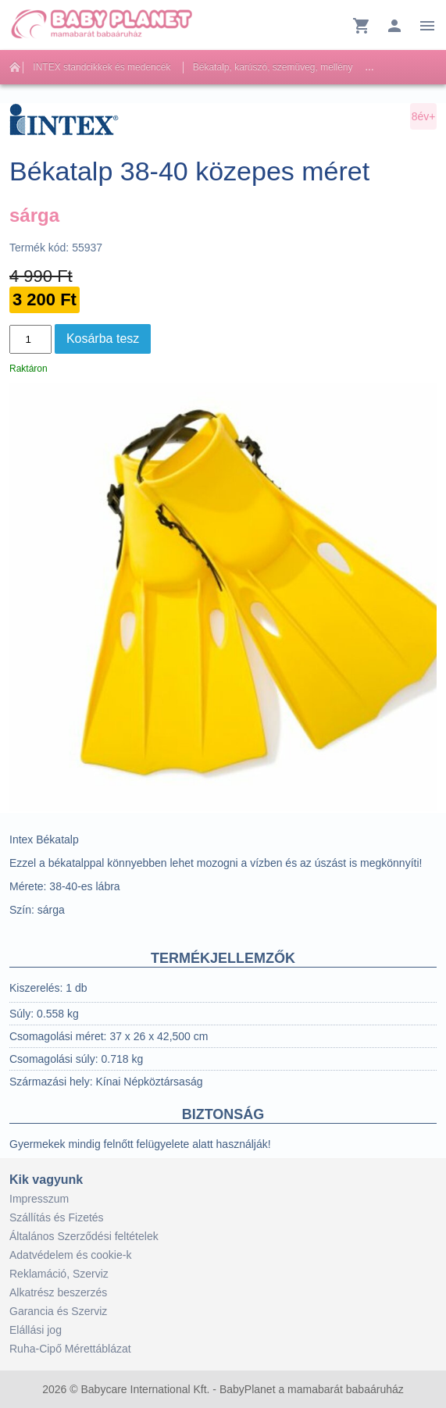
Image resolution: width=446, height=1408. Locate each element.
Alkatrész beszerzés (58, 1292)
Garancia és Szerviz (58, 1311)
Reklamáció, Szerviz (59, 1273)
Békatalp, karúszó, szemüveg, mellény (273, 67)
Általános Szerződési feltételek (84, 1236)
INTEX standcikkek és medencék (101, 67)
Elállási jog (35, 1330)
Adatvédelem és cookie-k (70, 1255)
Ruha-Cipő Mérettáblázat (70, 1348)
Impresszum (39, 1198)
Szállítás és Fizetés (56, 1217)
